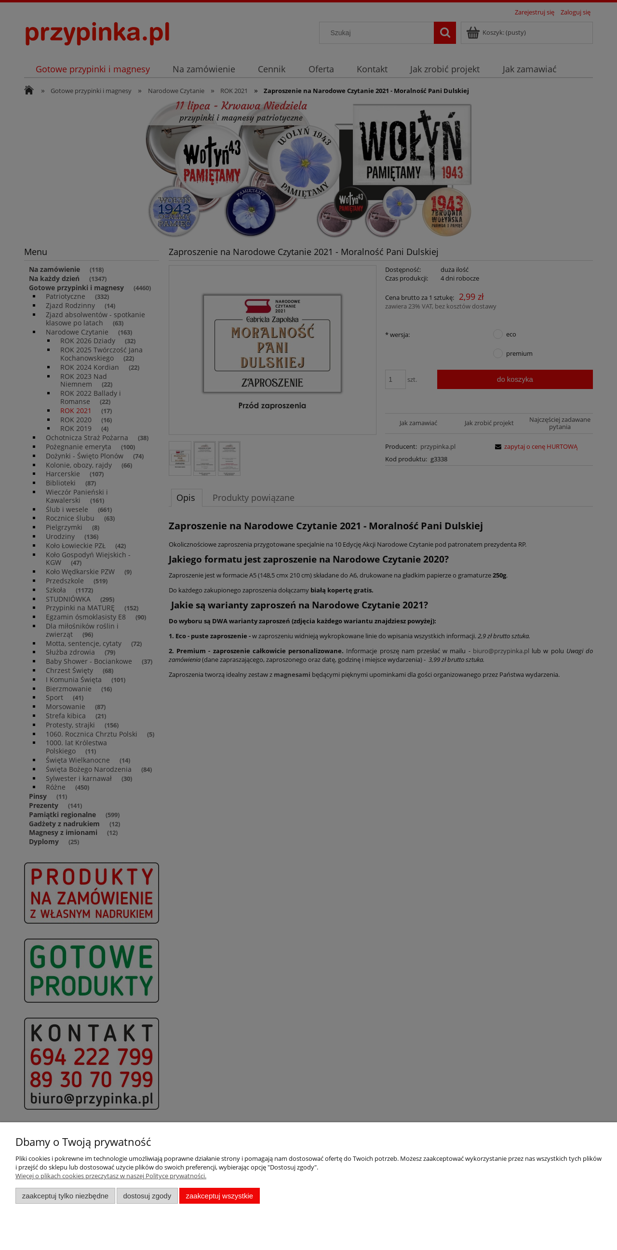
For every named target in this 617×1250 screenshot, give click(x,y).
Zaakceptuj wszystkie (219, 1196)
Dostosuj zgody (147, 1196)
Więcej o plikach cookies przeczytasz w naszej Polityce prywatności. (110, 1175)
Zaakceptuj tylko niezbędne (65, 1196)
